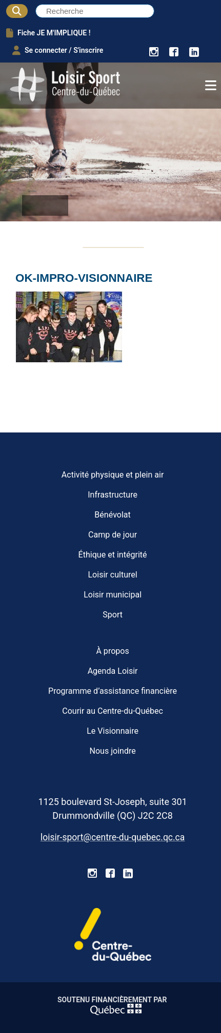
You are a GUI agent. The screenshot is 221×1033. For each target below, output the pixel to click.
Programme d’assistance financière (112, 691)
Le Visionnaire (112, 731)
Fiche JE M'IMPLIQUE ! (48, 32)
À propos (112, 651)
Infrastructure (112, 495)
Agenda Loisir (113, 671)
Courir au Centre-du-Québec (112, 711)
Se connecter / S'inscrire (57, 50)
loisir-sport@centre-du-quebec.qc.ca (113, 837)
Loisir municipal (113, 595)
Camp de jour (112, 535)
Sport (113, 614)
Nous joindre (112, 751)
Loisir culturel (112, 575)
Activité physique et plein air (113, 475)
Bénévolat (112, 515)
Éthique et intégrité (112, 555)
